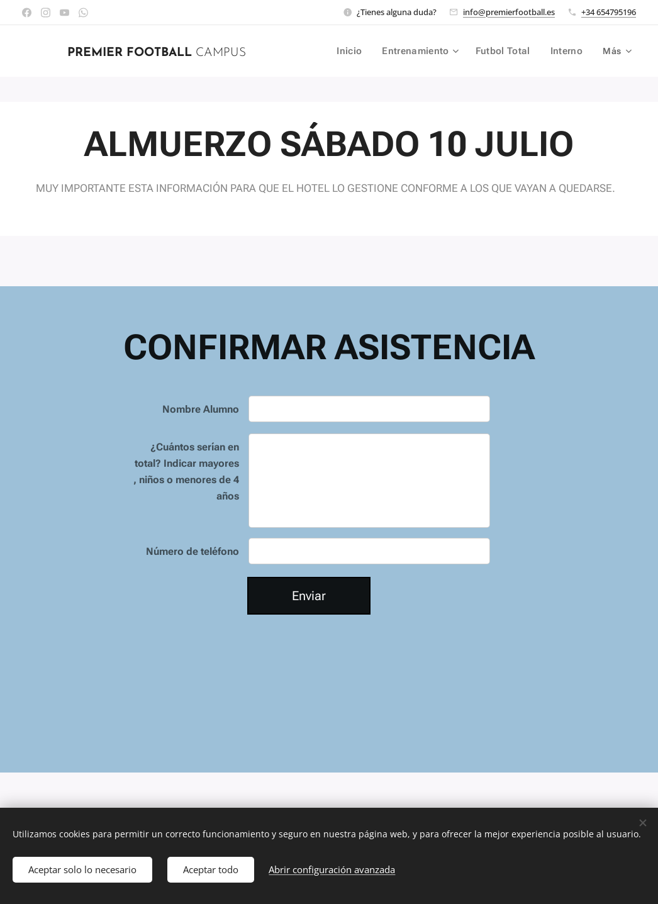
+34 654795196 (608, 12)
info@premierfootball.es (509, 12)
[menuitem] (356, 51)
